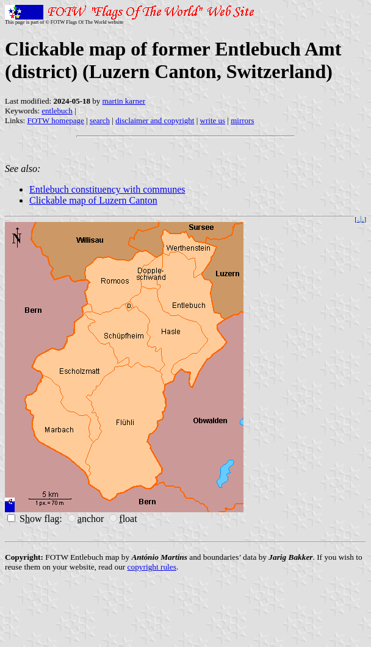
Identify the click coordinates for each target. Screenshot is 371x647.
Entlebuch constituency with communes (107, 189)
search (100, 120)
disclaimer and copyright (154, 120)
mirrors (242, 120)
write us (213, 120)
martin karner (124, 100)
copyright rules (152, 566)
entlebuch (57, 110)
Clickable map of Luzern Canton (93, 200)
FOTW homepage (55, 120)
